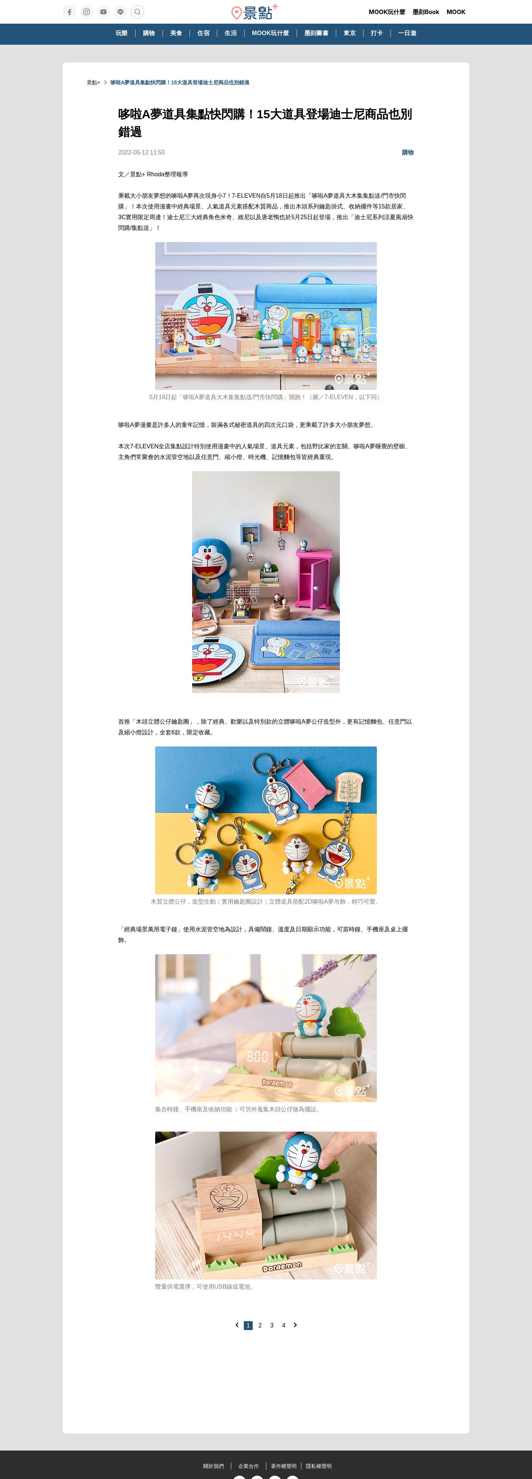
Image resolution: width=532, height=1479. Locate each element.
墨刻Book (426, 12)
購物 (408, 152)
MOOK (456, 12)
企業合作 (248, 1466)
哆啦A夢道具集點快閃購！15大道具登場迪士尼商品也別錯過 (179, 82)
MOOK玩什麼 (387, 12)
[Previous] (237, 1325)
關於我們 (213, 1466)
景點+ (93, 82)
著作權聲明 (284, 1466)
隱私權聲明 (319, 1466)
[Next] (295, 1325)
